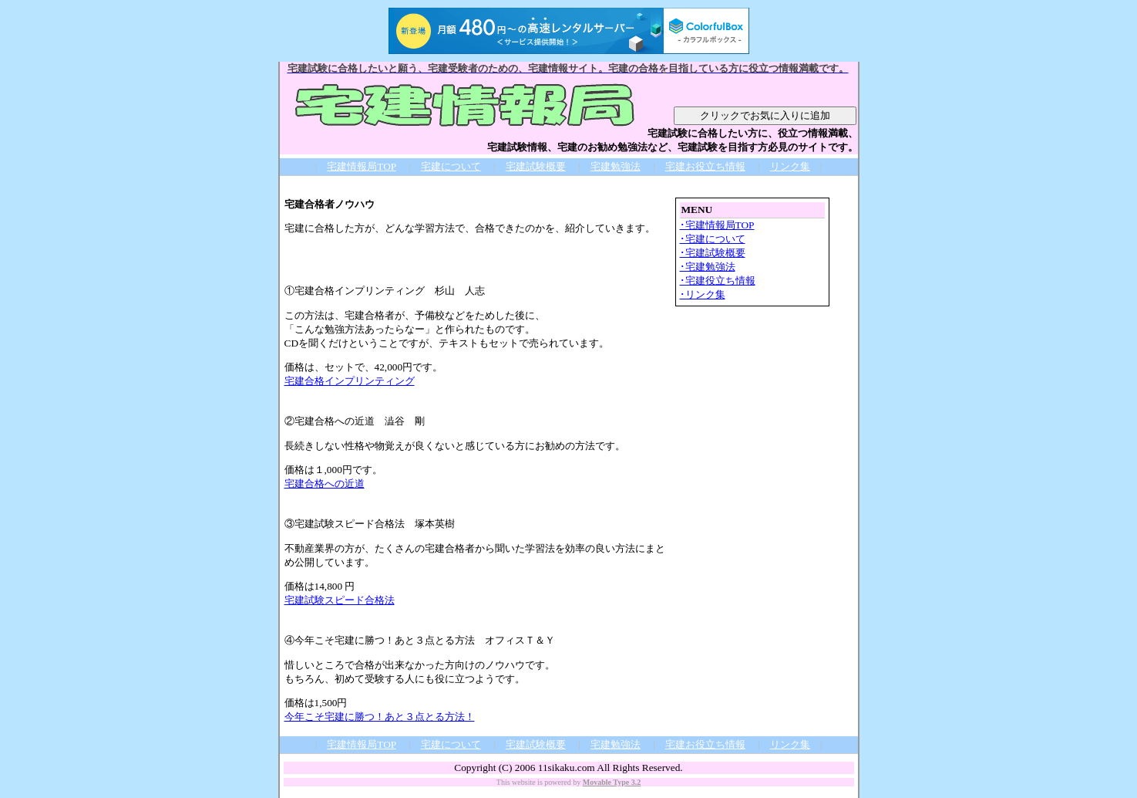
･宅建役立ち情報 (717, 280)
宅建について (451, 166)
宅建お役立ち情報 (705, 166)
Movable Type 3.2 (612, 782)
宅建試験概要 (536, 166)
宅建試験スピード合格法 (339, 600)
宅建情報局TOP (361, 166)
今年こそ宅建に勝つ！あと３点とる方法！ (379, 716)
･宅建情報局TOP (717, 225)
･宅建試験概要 (712, 253)
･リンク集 (702, 294)
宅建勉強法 (615, 166)
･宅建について (712, 239)
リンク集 (790, 166)
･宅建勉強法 (707, 266)
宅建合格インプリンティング (349, 381)
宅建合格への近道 (324, 483)
